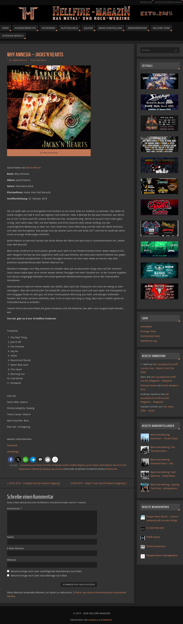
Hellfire (65, 465)
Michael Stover (149, 385)
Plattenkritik (37, 469)
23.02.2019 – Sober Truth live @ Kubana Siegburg (99, 483)
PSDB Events (153, 537)
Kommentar (14, 508)
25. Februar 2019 (18, 60)
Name (10, 537)
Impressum (146, 2)
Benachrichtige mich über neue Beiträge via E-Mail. (39, 575)
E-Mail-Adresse (15, 548)
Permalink (111, 469)
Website (11, 559)
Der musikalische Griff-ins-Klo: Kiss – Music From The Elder (159, 368)
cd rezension (26, 465)
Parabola (93, 620)
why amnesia (57, 469)
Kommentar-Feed (150, 336)
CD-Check (37, 465)
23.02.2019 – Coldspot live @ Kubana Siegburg (33, 483)
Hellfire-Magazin (77, 465)
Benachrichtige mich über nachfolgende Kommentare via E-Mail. (46, 571)
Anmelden (146, 326)
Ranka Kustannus (156, 546)
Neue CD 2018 (119, 465)
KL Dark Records (155, 527)
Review (46, 469)
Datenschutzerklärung (168, 2)
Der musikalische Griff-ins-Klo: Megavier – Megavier (155, 398)
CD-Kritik (47, 465)
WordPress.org (149, 340)
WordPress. (107, 620)
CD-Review (56, 465)
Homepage (13, 451)
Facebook (12, 445)
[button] (11, 459)
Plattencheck (38, 60)
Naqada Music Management (162, 555)
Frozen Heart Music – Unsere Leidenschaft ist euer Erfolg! (162, 518)
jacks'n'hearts (92, 465)
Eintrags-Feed (148, 331)
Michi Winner (33, 167)
